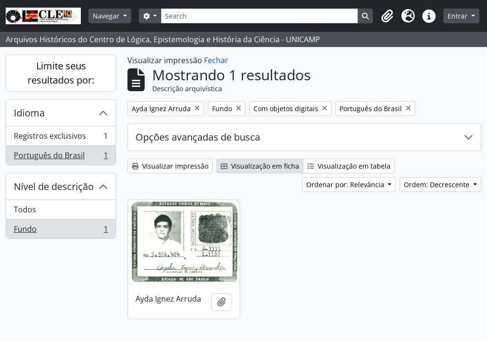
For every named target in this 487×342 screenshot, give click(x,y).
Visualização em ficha (260, 166)
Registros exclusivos (60, 138)
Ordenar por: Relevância (346, 184)
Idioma (29, 112)
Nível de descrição (54, 186)
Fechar (216, 60)
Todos (25, 209)
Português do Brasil (60, 157)
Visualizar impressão (170, 166)
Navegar (107, 15)
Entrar (458, 15)
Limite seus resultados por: (61, 72)
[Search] (259, 16)
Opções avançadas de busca (198, 137)
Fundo (60, 230)
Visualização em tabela (348, 166)
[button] (387, 16)
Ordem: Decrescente (437, 184)
